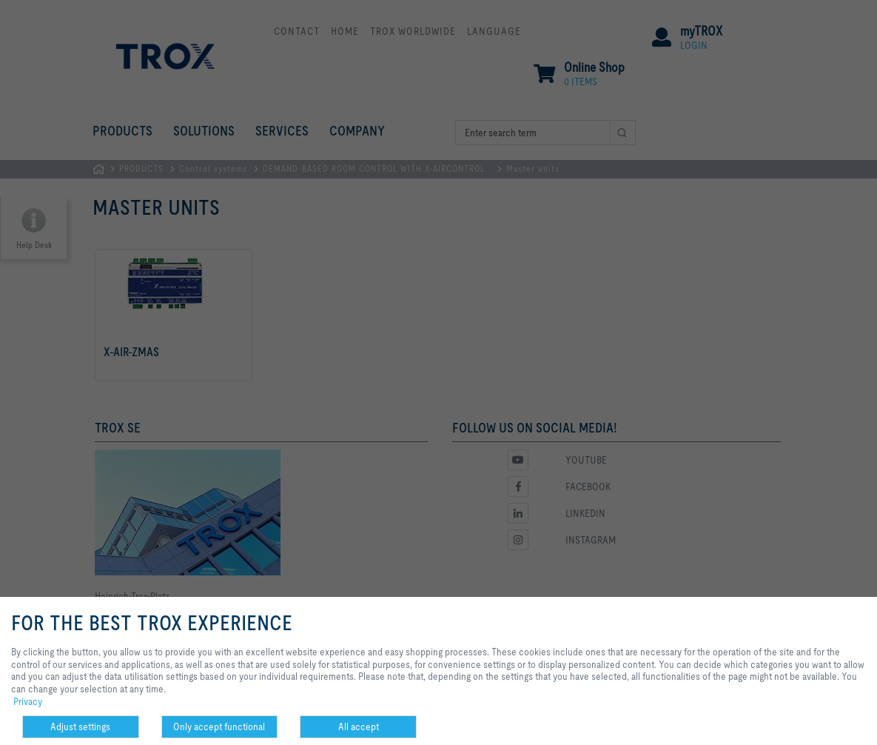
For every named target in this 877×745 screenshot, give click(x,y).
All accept (358, 726)
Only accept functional (219, 726)
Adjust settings (80, 726)
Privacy (27, 701)
